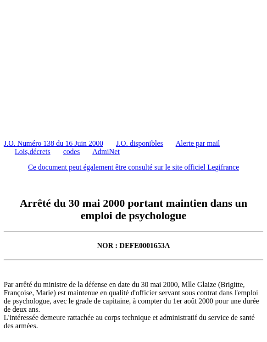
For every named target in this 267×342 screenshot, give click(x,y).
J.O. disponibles (139, 143)
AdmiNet (106, 151)
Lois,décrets (32, 151)
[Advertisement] (135, 68)
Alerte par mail (198, 143)
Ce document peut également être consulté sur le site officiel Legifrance (133, 167)
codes (71, 151)
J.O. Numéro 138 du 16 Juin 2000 (53, 143)
